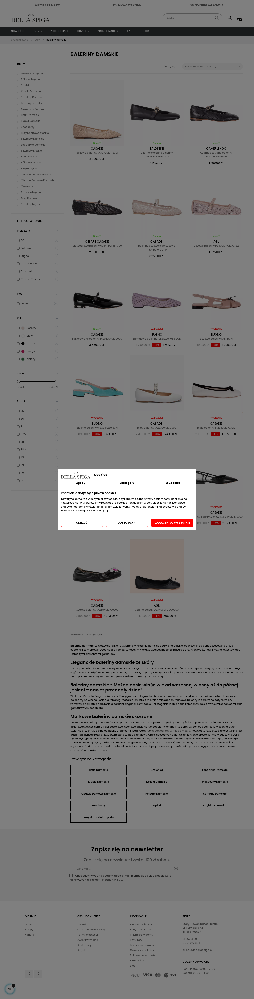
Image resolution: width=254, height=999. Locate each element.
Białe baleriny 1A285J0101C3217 (216, 428)
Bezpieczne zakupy (142, 945)
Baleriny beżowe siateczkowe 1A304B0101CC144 (156, 248)
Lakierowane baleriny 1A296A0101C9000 (97, 339)
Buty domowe (29, 198)
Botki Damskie (98, 770)
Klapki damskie (30, 121)
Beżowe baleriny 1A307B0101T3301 (97, 153)
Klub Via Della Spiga (142, 924)
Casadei (97, 148)
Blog (133, 966)
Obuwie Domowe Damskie (98, 794)
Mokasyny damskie (33, 109)
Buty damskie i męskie (99, 817)
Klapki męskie (29, 168)
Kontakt (82, 924)
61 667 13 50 (190, 939)
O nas (28, 924)
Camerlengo (216, 148)
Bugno (156, 334)
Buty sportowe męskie (35, 133)
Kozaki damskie (31, 91)
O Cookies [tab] (173, 483)
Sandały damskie (32, 97)
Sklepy (29, 929)
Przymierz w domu (141, 935)
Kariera (29, 935)
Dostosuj (127, 523)
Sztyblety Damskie (215, 805)
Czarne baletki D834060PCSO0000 (157, 610)
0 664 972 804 (191, 943)
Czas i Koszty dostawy (91, 929)
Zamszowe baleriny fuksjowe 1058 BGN (157, 339)
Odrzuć (82, 522)
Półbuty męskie (30, 79)
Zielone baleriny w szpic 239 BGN (97, 428)
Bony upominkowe (141, 929)
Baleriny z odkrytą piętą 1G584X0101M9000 (216, 517)
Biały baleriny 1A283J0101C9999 (156, 428)
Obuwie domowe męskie (36, 174)
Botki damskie (30, 115)
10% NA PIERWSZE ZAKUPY (206, 5)
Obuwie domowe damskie (37, 180)
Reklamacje (84, 945)
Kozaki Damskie (156, 782)
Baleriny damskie (32, 103)
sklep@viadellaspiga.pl (197, 950)
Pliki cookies (137, 960)
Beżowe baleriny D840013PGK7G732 (216, 246)
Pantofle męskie (31, 192)
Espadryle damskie (33, 145)
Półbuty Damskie (156, 794)
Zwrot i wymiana (87, 940)
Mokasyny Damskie (215, 782)
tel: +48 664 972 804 (48, 5)
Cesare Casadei (97, 241)
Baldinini (157, 148)
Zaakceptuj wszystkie (172, 522)
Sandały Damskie (215, 794)
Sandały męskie (31, 204)
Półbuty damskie (31, 162)
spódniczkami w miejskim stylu (170, 731)
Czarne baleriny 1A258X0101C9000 (97, 610)
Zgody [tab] (80, 483)
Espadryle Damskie (215, 770)
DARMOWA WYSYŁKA (127, 5)
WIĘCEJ (118, 880)
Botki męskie (29, 157)
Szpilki (25, 85)
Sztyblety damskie (32, 139)
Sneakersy (27, 127)
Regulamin (84, 950)
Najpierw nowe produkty (214, 66)
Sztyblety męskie (31, 151)
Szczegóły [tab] (127, 483)
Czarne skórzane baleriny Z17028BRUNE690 (216, 155)
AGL (216, 241)
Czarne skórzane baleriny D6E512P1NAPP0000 (157, 155)
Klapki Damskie (98, 782)
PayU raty (136, 940)
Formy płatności (87, 935)
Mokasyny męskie (32, 73)
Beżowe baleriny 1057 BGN (216, 339)
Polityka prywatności (143, 955)
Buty (21, 64)
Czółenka (27, 186)
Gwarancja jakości (142, 950)
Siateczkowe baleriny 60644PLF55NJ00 (97, 246)
